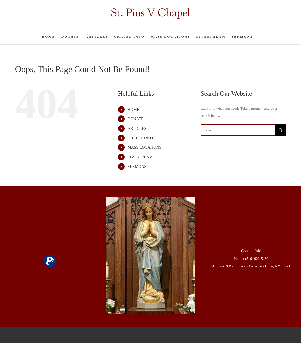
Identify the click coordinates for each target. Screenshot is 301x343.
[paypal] (49, 261)
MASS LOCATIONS (144, 147)
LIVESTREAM (140, 157)
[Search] (280, 130)
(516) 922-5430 (256, 259)
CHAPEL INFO (140, 138)
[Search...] (238, 130)
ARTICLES (137, 128)
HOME (133, 109)
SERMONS (137, 166)
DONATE (136, 119)
